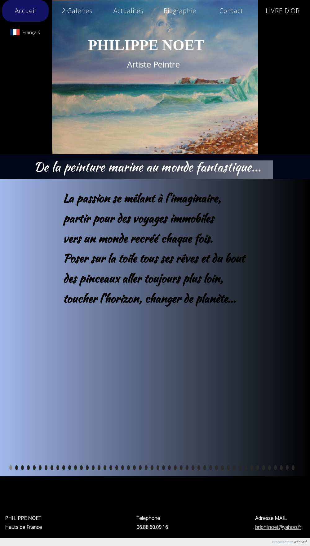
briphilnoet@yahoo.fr (278, 527)
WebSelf (300, 542)
